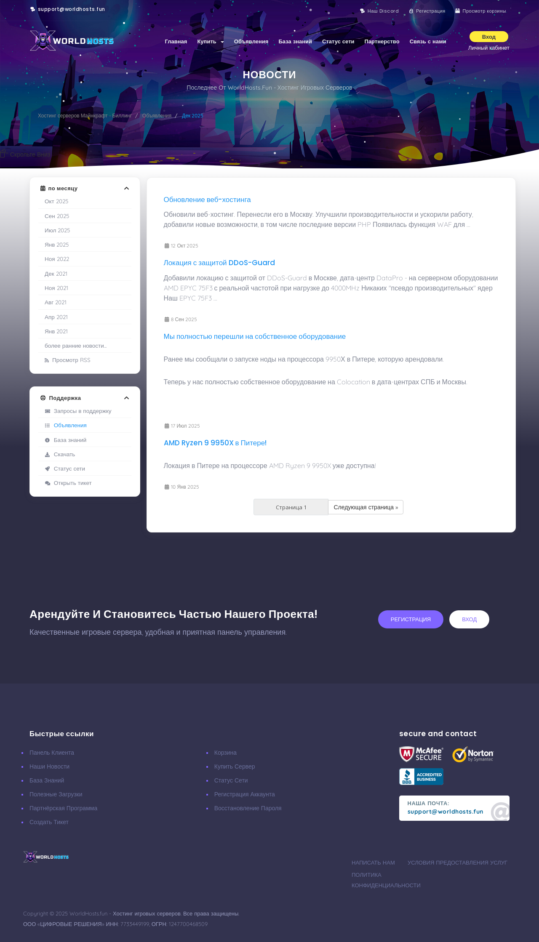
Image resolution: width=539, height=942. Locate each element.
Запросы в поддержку (78, 410)
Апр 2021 (56, 316)
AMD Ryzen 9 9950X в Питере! (215, 443)
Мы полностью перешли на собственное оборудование (255, 336)
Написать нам (373, 862)
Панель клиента (51, 752)
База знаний (295, 41)
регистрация (411, 619)
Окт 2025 (56, 201)
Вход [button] (489, 36)
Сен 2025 (57, 215)
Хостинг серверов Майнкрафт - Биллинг (85, 115)
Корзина (225, 752)
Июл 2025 (57, 230)
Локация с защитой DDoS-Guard (219, 263)
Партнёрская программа (63, 808)
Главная (176, 41)
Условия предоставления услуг (457, 862)
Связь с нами (428, 41)
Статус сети (338, 41)
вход (469, 619)
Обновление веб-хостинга (207, 199)
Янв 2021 (56, 331)
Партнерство (382, 41)
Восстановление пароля (248, 808)
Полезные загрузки (56, 794)
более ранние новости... (76, 345)
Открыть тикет (68, 482)
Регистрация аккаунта (244, 794)
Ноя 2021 (56, 287)
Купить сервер (234, 766)
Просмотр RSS (68, 359)
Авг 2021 (56, 302)
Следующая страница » (366, 507)
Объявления (251, 41)
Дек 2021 (56, 273)
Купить (210, 41)
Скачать (60, 454)
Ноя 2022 (57, 258)
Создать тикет (49, 822)
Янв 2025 (57, 244)
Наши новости (49, 766)
